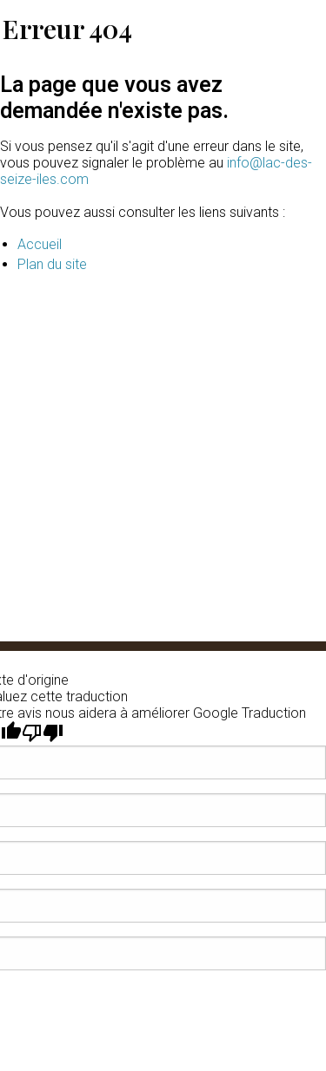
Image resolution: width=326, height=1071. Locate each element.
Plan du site (52, 264)
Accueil (39, 244)
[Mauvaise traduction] (42, 733)
